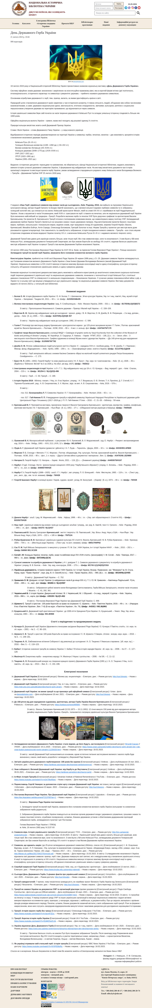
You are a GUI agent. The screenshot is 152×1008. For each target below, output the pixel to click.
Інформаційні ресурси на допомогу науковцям (127, 23)
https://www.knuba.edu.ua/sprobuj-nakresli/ (62, 870)
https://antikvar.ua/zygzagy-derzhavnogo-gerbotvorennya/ (68, 765)
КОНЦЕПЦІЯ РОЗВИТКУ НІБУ (22, 974)
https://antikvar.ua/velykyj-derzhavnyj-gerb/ (73, 772)
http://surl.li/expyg (96, 787)
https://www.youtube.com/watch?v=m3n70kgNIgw (35, 780)
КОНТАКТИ (46, 981)
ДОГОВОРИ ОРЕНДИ (20, 998)
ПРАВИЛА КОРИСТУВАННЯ (23, 983)
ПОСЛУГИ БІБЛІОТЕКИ (22, 979)
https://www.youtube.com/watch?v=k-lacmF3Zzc (34, 914)
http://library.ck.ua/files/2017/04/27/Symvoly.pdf (33, 854)
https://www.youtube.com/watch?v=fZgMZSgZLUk (35, 921)
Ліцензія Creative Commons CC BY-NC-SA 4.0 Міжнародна (64, 1002)
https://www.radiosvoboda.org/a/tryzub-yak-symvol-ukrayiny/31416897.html (45, 895)
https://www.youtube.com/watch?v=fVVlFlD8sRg (42, 946)
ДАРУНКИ (15, 991)
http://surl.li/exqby (62, 877)
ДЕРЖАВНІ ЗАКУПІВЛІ (21, 994)
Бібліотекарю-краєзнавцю (87, 23)
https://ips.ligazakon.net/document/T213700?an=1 (35, 797)
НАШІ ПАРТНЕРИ (19, 987)
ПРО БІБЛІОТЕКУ (19, 969)
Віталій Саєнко (131, 744)
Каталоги (26, 23)
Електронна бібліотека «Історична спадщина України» (46, 23)
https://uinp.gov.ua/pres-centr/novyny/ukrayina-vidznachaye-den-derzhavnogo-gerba (63, 929)
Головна (15, 23)
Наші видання (106, 23)
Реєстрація (119, 8)
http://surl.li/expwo (71, 885)
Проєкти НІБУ (68, 23)
